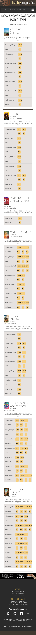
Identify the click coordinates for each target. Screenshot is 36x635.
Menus (14, 9)
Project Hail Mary (20, 232)
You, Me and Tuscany (17, 490)
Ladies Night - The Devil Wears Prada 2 (20, 201)
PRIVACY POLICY (19, 626)
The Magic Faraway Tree (17, 318)
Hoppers (14, 113)
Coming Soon (6, 9)
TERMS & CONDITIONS (9, 626)
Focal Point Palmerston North (18, 604)
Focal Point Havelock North (18, 603)
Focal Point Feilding (18, 601)
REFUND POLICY (28, 626)
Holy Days (15, 29)
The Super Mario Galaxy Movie (19, 404)
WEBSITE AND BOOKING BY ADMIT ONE (18, 620)
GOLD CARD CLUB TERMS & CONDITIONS (18, 628)
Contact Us (21, 9)
